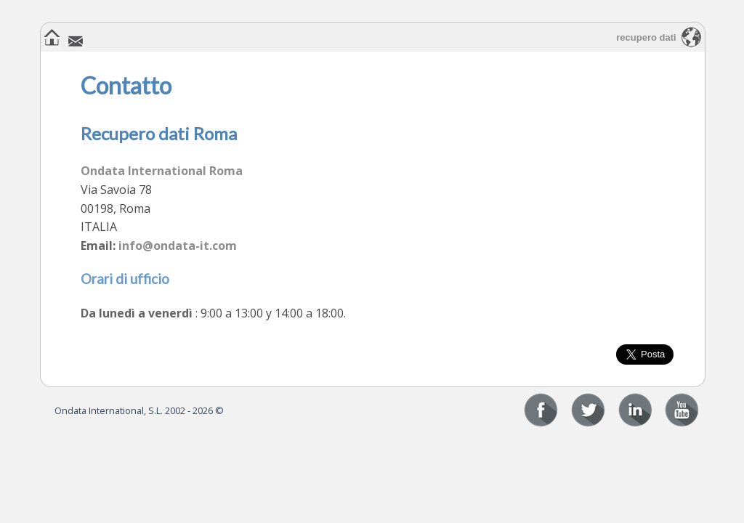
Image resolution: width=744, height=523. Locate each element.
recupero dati (646, 37)
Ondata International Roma (162, 171)
